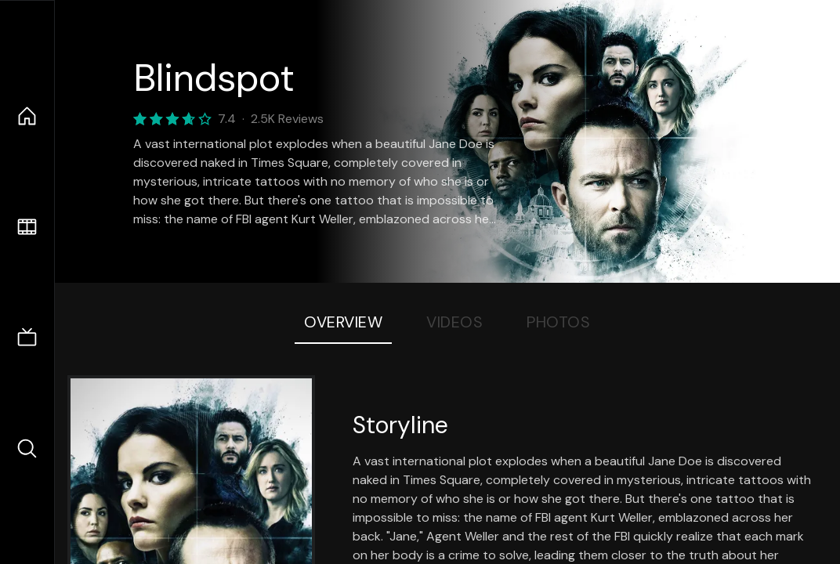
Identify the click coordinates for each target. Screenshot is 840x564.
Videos (454, 322)
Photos (558, 322)
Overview (343, 322)
